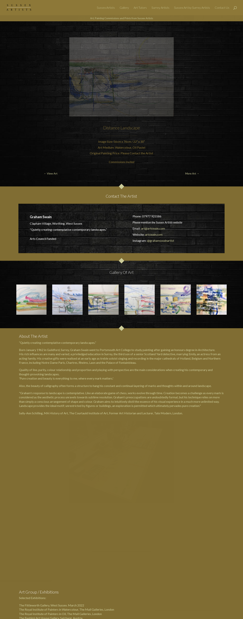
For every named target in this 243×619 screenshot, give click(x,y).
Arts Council (38, 238)
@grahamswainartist (160, 240)
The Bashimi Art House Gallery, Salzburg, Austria (50, 567)
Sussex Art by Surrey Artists (192, 7)
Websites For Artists (136, 588)
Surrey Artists (160, 7)
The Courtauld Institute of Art (88, 413)
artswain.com (154, 234)
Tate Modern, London (168, 413)
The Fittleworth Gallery (34, 554)
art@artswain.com (153, 228)
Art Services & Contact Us (168, 588)
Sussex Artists (106, 7)
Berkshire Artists (122, 594)
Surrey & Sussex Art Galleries (114, 613)
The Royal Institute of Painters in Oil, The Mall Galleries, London (60, 562)
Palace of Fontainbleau (121, 362)
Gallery (124, 7)
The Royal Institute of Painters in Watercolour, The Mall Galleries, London (66, 558)
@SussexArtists (171, 613)
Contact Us (222, 7)
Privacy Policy (144, 594)
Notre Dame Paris (53, 362)
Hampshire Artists (96, 594)
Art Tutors (140, 7)
